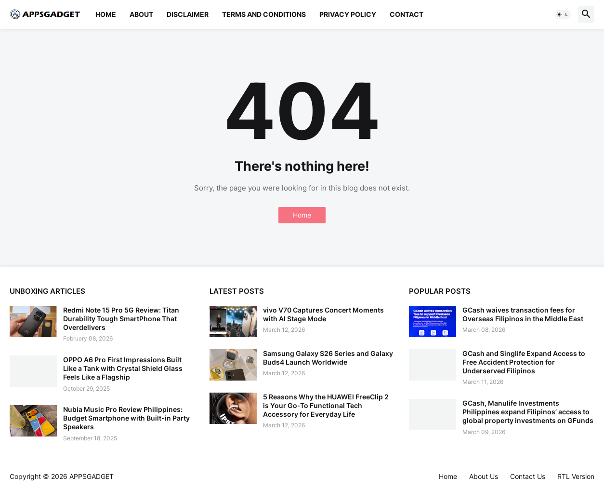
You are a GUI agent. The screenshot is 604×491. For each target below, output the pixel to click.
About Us (483, 476)
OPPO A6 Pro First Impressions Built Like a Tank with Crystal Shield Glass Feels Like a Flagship (123, 368)
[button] (562, 14)
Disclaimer (188, 14)
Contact (406, 14)
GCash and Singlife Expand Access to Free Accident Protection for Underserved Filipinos (523, 362)
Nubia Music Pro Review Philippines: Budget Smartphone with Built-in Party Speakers (126, 418)
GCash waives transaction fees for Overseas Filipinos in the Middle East (522, 314)
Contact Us (527, 476)
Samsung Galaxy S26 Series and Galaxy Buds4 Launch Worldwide (328, 357)
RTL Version (575, 476)
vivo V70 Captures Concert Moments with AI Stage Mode (323, 314)
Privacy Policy (347, 14)
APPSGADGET (91, 476)
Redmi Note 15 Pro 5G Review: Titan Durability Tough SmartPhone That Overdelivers (121, 318)
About (141, 14)
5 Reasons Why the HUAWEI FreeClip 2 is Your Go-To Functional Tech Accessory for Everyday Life (326, 405)
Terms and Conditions (264, 14)
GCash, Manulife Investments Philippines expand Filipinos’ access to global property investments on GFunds (527, 411)
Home (105, 14)
